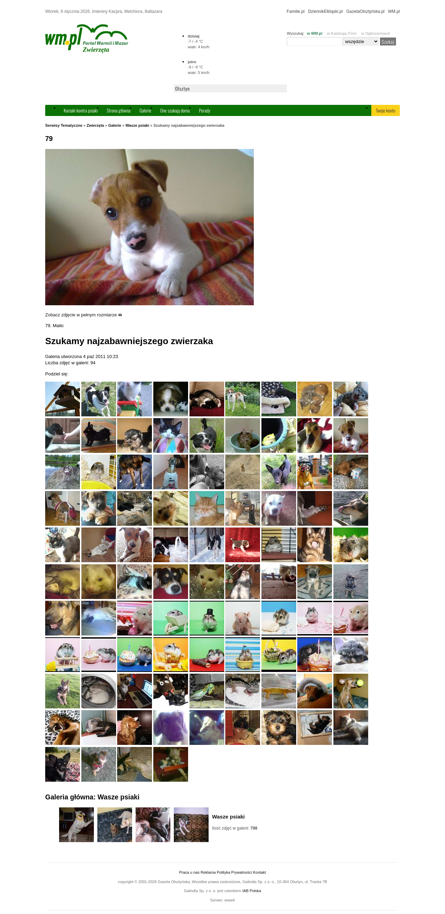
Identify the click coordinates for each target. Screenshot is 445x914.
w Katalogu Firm (342, 33)
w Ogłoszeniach (375, 33)
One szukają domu (175, 110)
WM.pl (394, 11)
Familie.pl (296, 11)
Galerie (145, 110)
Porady (204, 110)
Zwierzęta (95, 125)
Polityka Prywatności (234, 872)
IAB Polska (251, 891)
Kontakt (259, 872)
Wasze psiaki (137, 125)
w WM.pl (314, 33)
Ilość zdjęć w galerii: (234, 828)
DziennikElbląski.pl (325, 11)
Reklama (208, 872)
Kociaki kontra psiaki (81, 110)
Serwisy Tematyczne (63, 125)
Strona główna (118, 110)
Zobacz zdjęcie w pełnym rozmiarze (83, 314)
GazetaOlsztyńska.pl (365, 11)
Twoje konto (385, 110)
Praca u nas (189, 872)
